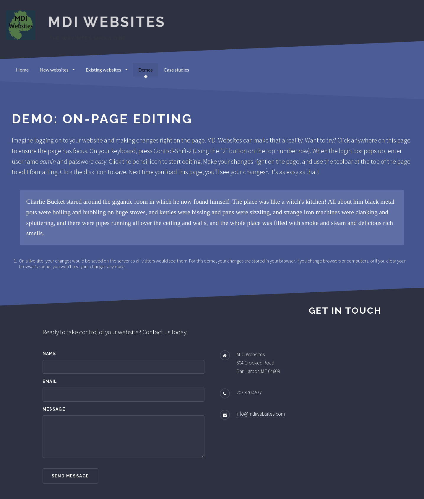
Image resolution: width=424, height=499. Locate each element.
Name (49, 353)
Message (54, 409)
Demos (145, 69)
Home (22, 69)
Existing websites (107, 69)
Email (50, 381)
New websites (57, 69)
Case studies (176, 69)
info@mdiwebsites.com (260, 414)
